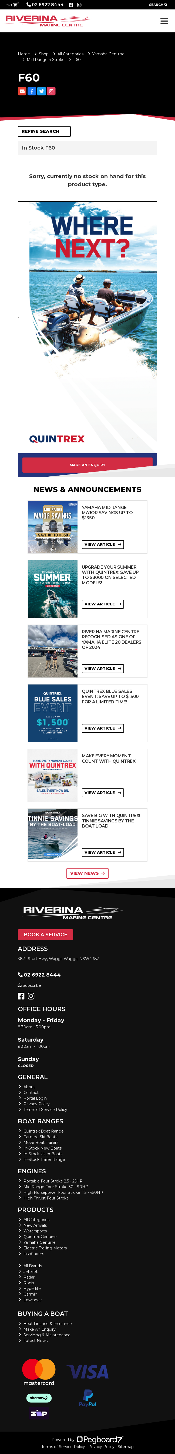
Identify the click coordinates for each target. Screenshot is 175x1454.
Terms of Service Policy (45, 1109)
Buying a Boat (43, 1313)
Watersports (35, 1231)
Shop (44, 54)
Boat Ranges (40, 1121)
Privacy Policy (36, 1103)
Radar (29, 1277)
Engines (32, 1171)
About (29, 1086)
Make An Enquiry (39, 1329)
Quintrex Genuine (40, 1236)
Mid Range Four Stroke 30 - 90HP (55, 1186)
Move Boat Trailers (40, 1142)
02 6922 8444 (45, 4)
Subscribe (29, 985)
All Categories (70, 54)
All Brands (32, 1265)
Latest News (35, 1340)
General (33, 1077)
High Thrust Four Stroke (46, 1198)
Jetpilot (30, 1271)
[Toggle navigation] (164, 21)
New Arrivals (35, 1225)
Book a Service (45, 935)
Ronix (28, 1282)
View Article (103, 544)
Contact (31, 1092)
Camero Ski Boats (40, 1136)
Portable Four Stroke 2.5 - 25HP (53, 1181)
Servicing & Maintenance (46, 1335)
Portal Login (35, 1098)
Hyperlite (32, 1288)
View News (87, 873)
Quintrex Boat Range (43, 1131)
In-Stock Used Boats (42, 1153)
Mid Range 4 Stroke (46, 59)
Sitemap (126, 1446)
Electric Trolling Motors (45, 1248)
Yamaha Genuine (108, 54)
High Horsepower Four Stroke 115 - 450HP (63, 1192)
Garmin (30, 1294)
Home (24, 54)
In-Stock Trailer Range (44, 1159)
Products (35, 1210)
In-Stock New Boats (42, 1148)
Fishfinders (33, 1253)
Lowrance (32, 1299)
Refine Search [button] (44, 131)
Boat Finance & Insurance (47, 1323)
